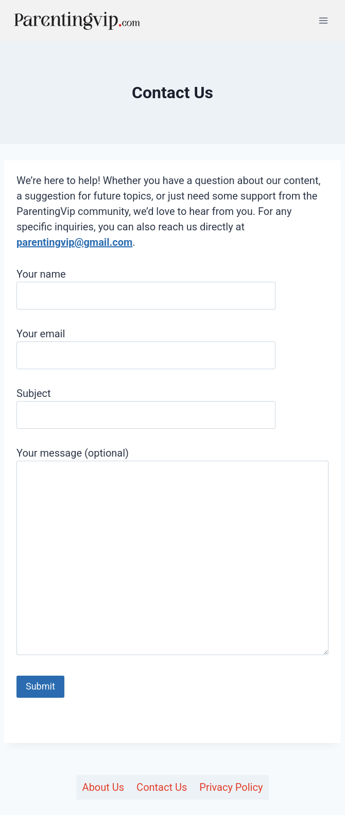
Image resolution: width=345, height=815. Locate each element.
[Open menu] (323, 20)
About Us (103, 787)
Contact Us (161, 787)
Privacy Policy (231, 787)
